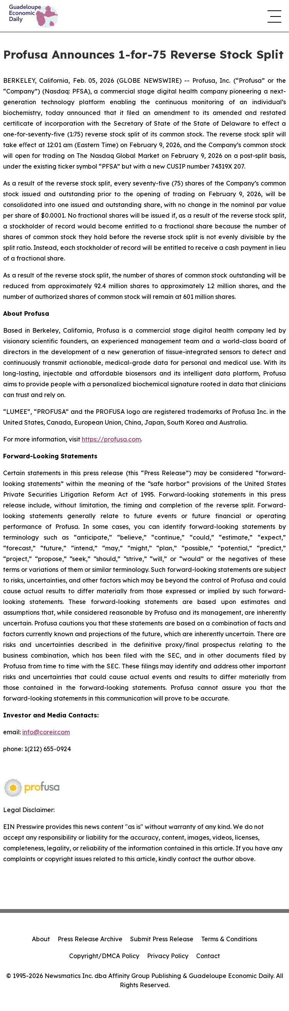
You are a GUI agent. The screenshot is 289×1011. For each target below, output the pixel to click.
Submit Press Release (161, 939)
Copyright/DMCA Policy (104, 956)
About (41, 939)
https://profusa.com (111, 439)
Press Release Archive (90, 939)
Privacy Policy (167, 956)
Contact (208, 956)
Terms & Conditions (229, 939)
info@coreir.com (46, 732)
